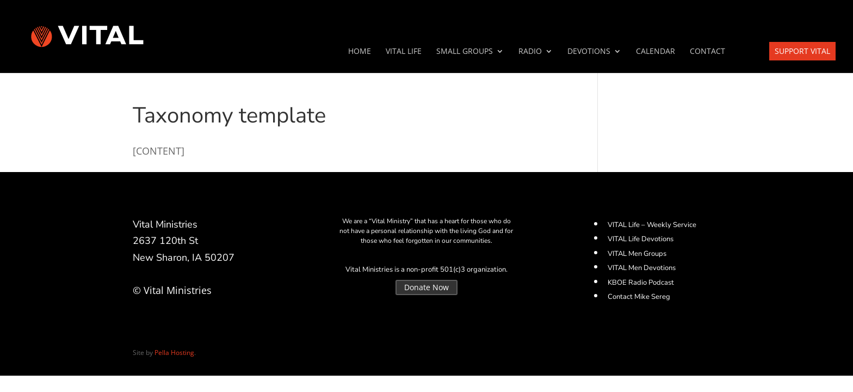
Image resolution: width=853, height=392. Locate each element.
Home (359, 51)
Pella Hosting (174, 352)
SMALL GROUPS (464, 51)
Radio (530, 51)
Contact (707, 51)
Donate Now (426, 287)
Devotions (588, 51)
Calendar (655, 51)
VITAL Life (404, 51)
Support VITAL (802, 51)
